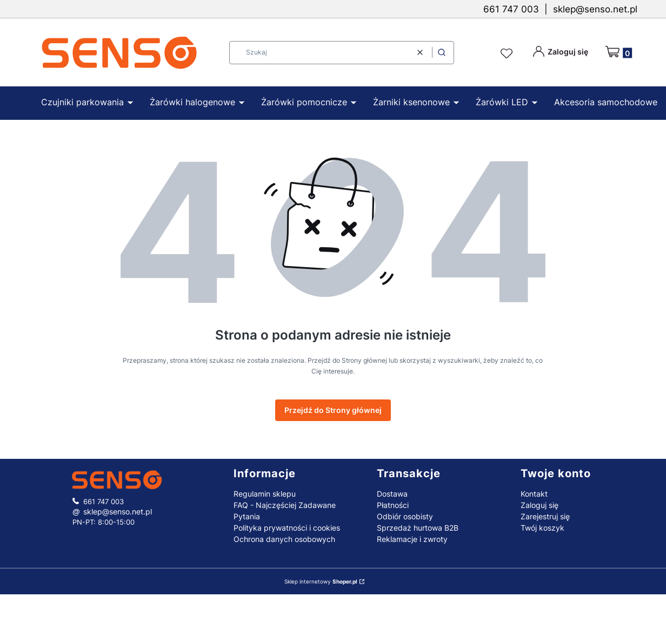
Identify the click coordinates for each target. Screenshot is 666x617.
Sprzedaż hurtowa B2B (417, 527)
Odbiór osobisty (405, 516)
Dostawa (392, 493)
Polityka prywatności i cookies (287, 527)
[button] (441, 53)
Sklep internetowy (320, 581)
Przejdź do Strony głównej (333, 410)
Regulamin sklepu (265, 493)
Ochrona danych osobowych (284, 539)
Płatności (393, 505)
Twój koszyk (542, 527)
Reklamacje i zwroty (412, 539)
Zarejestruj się (545, 516)
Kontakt (534, 493)
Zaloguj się (539, 505)
